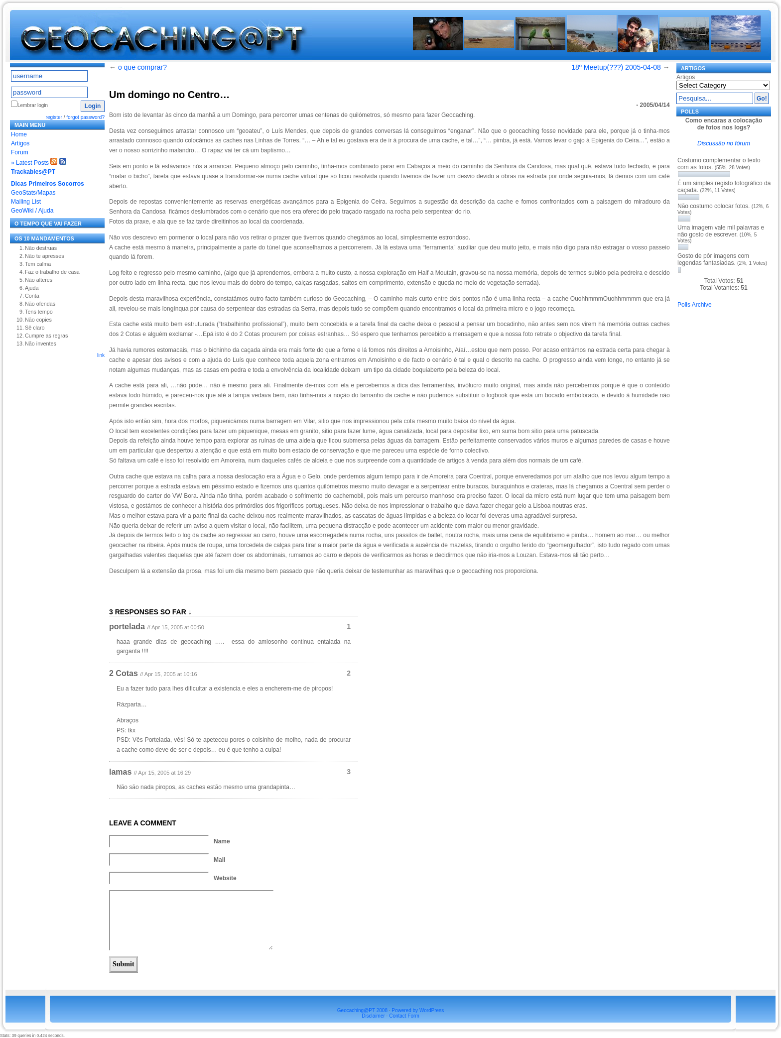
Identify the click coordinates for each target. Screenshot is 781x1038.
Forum (19, 152)
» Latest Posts (30, 162)
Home (19, 134)
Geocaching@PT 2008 (362, 1010)
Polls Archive (694, 304)
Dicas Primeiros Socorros (47, 183)
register (54, 117)
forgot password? (85, 117)
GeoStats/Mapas (33, 192)
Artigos (20, 143)
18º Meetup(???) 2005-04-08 (615, 67)
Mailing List (26, 201)
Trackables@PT (33, 171)
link (101, 355)
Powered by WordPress (417, 1010)
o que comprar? (142, 67)
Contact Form (404, 1016)
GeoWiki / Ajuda (32, 210)
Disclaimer (373, 1016)
